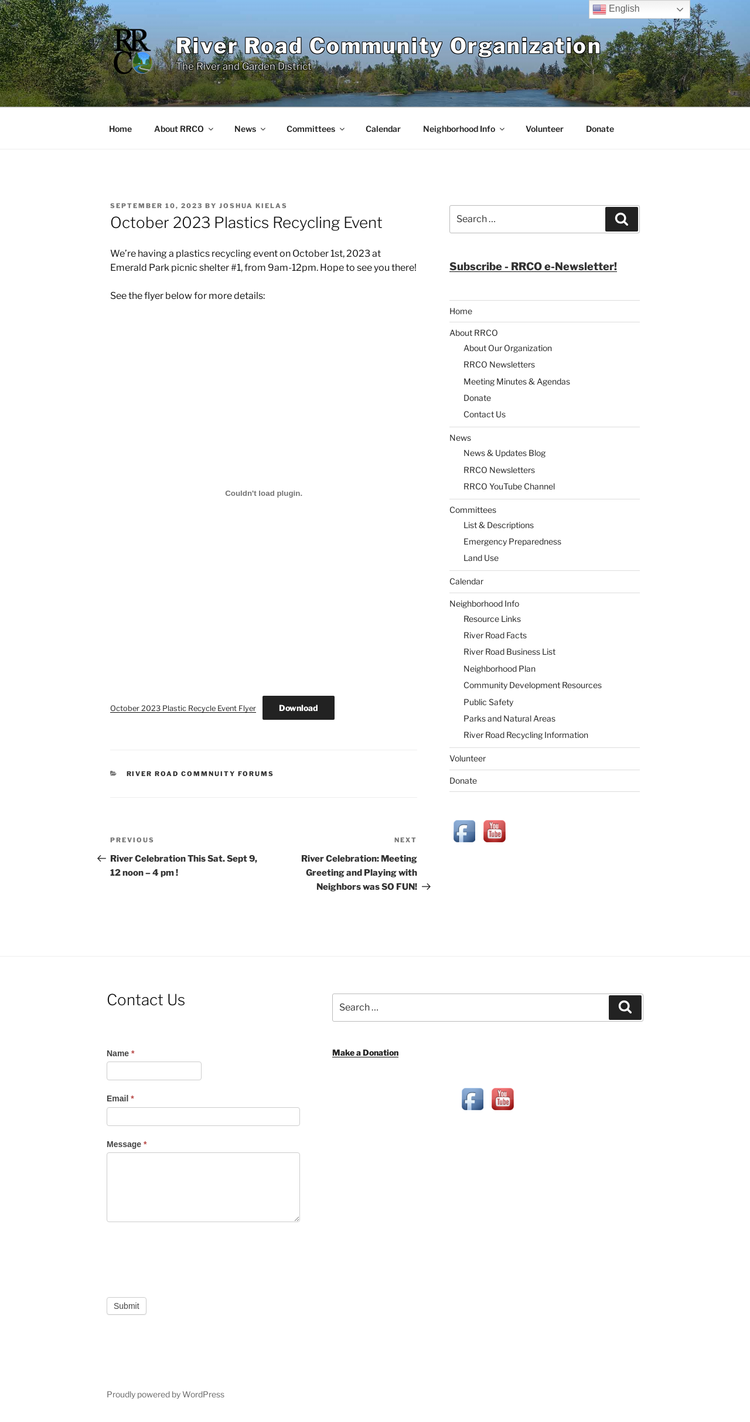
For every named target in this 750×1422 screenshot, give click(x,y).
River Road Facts (495, 635)
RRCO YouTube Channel (509, 486)
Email (120, 1098)
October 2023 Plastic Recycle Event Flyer (183, 708)
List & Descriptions (498, 525)
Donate (600, 129)
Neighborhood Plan (499, 668)
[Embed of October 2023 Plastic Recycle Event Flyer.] (263, 493)
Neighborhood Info (464, 129)
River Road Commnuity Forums (201, 774)
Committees (316, 129)
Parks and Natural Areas (509, 718)
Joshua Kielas (253, 206)
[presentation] (196, 1257)
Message (127, 1144)
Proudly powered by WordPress (165, 1394)
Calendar (383, 129)
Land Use (481, 558)
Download (298, 708)
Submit (126, 1306)
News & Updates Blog (504, 453)
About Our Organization (507, 348)
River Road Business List (509, 651)
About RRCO (184, 129)
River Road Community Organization (389, 46)
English (616, 9)
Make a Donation (365, 1052)
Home (120, 129)
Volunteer (545, 129)
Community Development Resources (532, 685)
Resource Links (492, 619)
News (250, 129)
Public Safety (488, 702)
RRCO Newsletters (499, 364)
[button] (533, 267)
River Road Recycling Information (525, 735)
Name (120, 1053)
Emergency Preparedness (512, 541)
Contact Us (484, 414)
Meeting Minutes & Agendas (516, 381)
